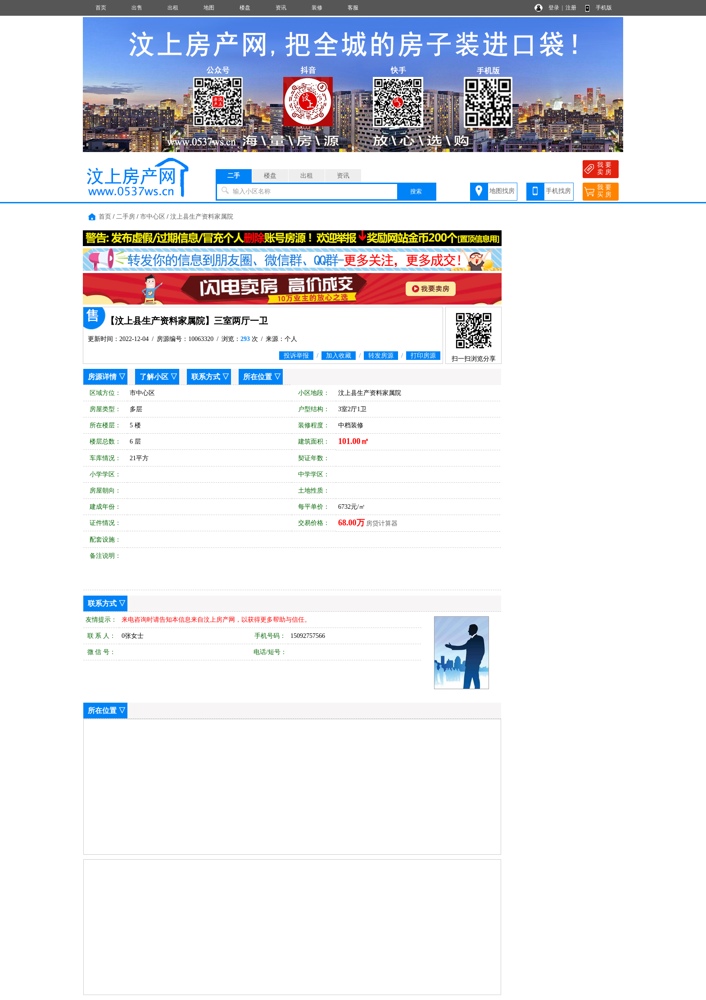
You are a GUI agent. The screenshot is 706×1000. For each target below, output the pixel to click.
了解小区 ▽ (158, 377)
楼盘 (245, 7)
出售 (136, 7)
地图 (209, 7)
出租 (172, 7)
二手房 (125, 216)
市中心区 (152, 216)
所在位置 (257, 377)
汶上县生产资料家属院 (201, 216)
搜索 (416, 191)
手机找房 (558, 191)
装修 (317, 7)
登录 (553, 7)
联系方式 (205, 377)
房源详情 (102, 377)
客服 (353, 7)
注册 (571, 7)
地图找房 (502, 191)
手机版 (604, 7)
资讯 (281, 7)
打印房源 (423, 355)
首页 (100, 7)
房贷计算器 (382, 523)
